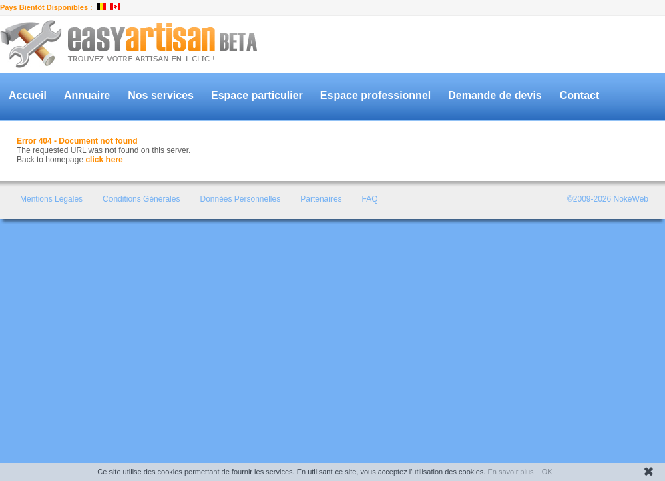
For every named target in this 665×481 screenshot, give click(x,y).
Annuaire (87, 95)
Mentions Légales (51, 199)
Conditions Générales (141, 199)
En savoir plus (510, 472)
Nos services (161, 95)
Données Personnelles (240, 199)
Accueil (28, 95)
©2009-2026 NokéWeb (607, 199)
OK (547, 472)
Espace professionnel (375, 95)
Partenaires (320, 199)
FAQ (370, 199)
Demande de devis (495, 95)
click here (103, 159)
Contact (580, 95)
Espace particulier (257, 95)
